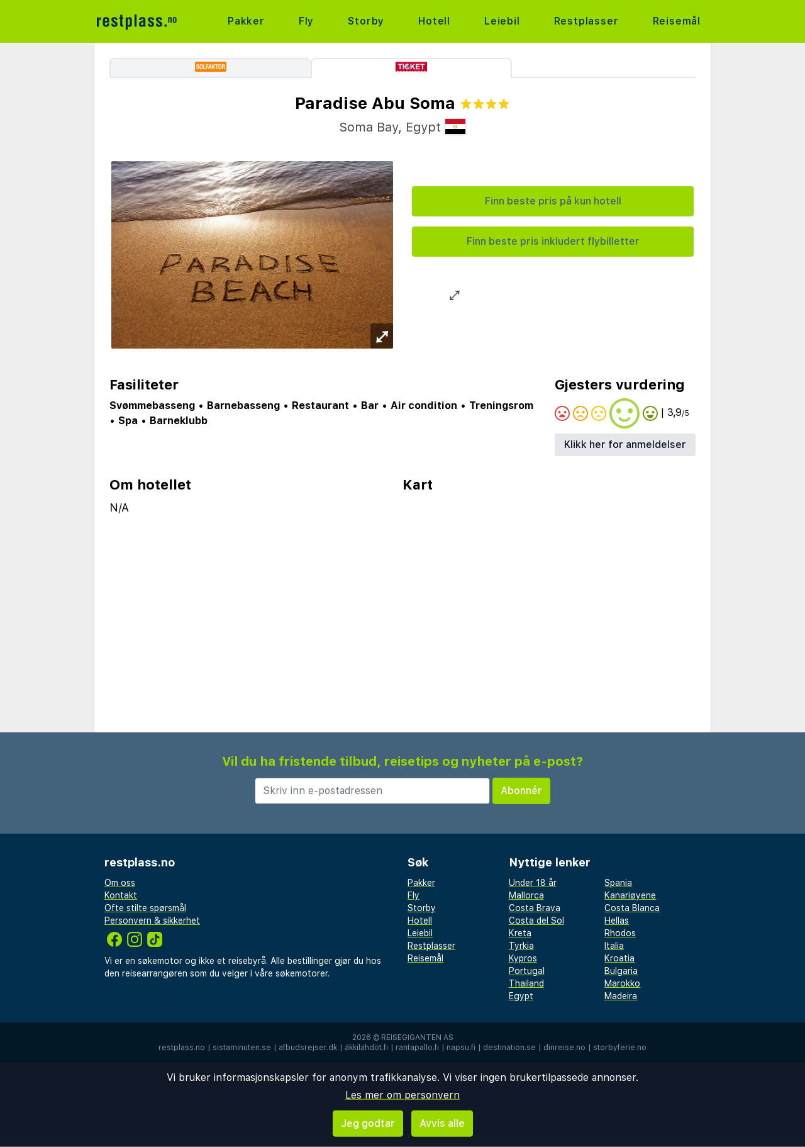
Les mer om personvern (402, 1095)
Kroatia (619, 958)
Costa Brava (534, 908)
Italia (614, 946)
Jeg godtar (368, 1123)
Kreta (520, 933)
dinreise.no (564, 1047)
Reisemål (677, 21)
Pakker (246, 21)
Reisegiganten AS (417, 1037)
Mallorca (526, 895)
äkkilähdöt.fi (366, 1047)
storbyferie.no (620, 1047)
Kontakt (120, 895)
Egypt (521, 996)
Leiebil (502, 21)
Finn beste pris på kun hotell (553, 201)
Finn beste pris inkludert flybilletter (553, 241)
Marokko (622, 983)
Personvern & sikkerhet (152, 920)
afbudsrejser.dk (308, 1047)
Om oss (119, 883)
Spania (618, 883)
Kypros (523, 958)
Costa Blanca (632, 908)
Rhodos (620, 933)
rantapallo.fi (417, 1047)
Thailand (526, 983)
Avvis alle (442, 1123)
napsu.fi (461, 1047)
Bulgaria (621, 971)
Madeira (620, 996)
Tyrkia (521, 946)
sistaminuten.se (242, 1047)
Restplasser (586, 21)
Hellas (616, 920)
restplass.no (181, 1047)
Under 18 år (533, 883)
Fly (306, 21)
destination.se (509, 1047)
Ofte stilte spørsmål (145, 908)
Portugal (527, 971)
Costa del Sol (536, 920)
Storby (366, 21)
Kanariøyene (630, 895)
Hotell (434, 21)
